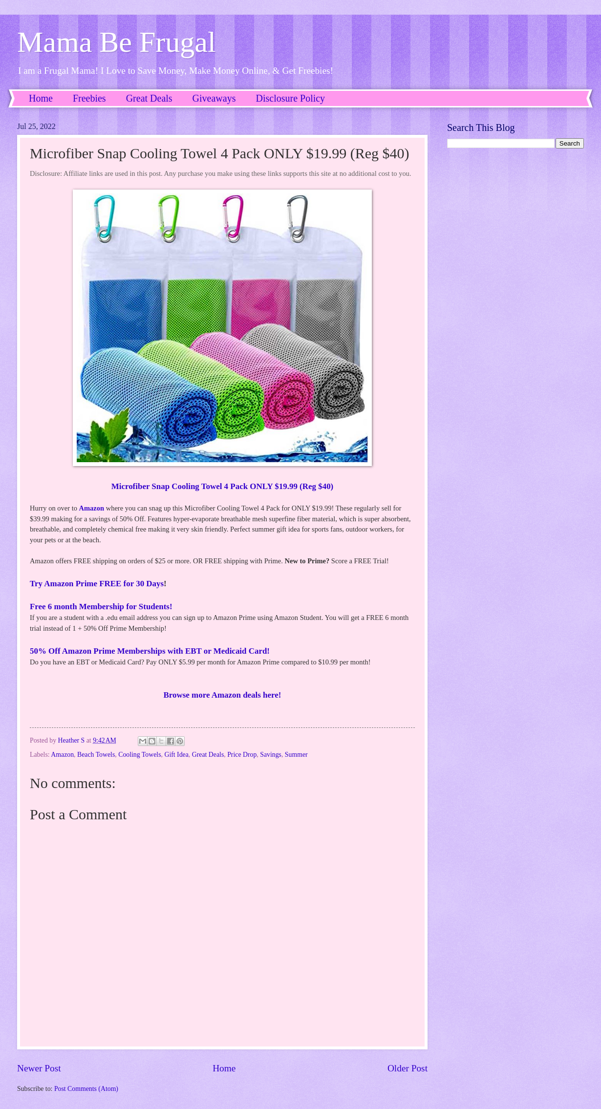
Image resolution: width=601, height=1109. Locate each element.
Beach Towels (96, 754)
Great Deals (149, 98)
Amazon (92, 508)
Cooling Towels (139, 754)
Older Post (407, 1068)
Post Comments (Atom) (86, 1088)
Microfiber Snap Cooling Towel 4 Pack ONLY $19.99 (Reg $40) (222, 486)
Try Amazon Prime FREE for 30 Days (97, 583)
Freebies (89, 98)
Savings (270, 754)
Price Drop (242, 754)
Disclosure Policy (290, 98)
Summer (296, 754)
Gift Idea (176, 754)
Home (41, 98)
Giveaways (214, 98)
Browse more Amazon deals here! (222, 695)
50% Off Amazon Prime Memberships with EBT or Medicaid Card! (150, 651)
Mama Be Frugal (116, 42)
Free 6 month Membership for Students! (101, 606)
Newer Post (39, 1068)
